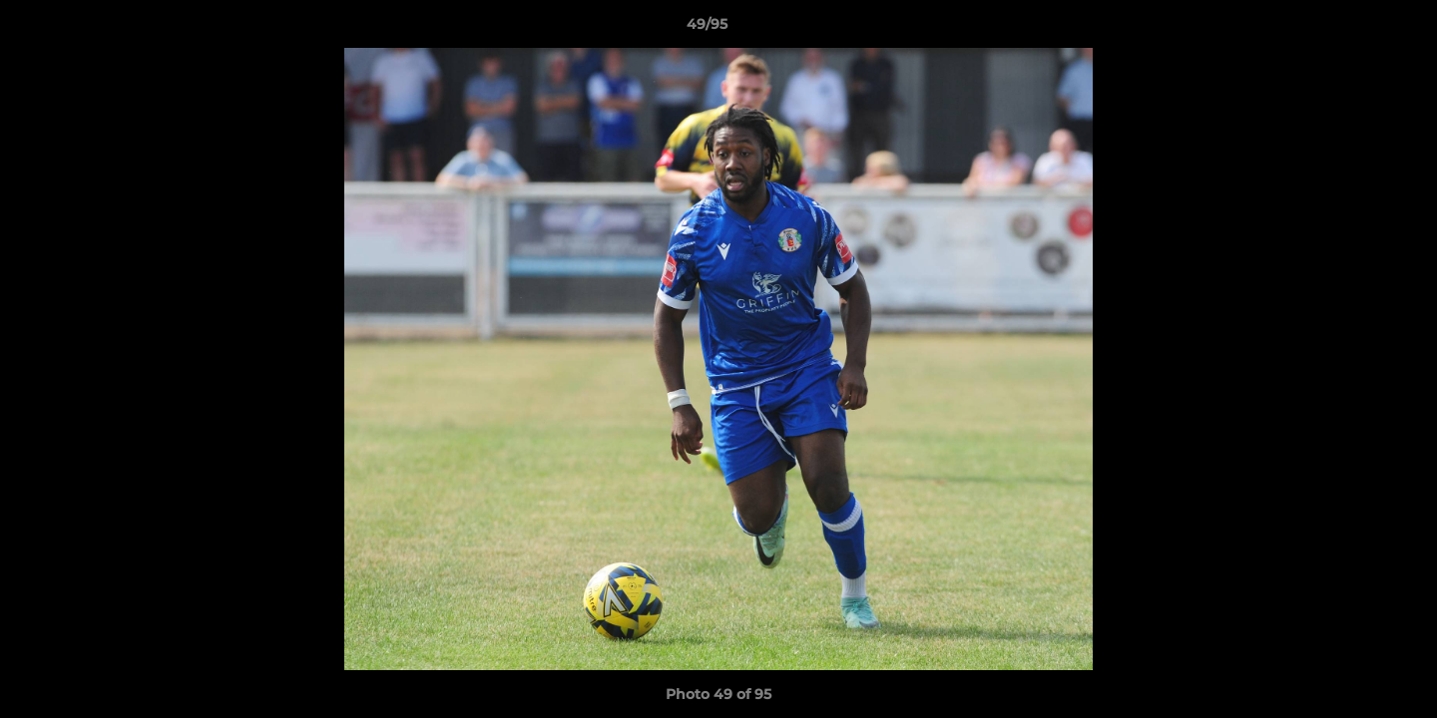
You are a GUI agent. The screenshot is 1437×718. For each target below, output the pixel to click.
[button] (1353, 29)
